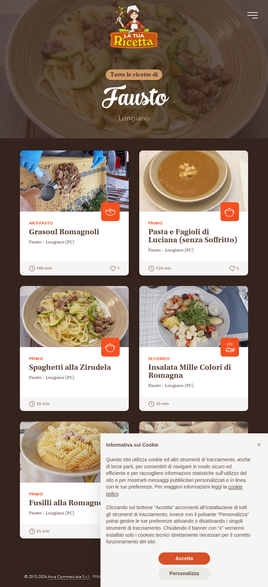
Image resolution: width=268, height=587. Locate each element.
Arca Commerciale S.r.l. (69, 576)
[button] (259, 444)
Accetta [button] (184, 558)
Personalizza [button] (184, 573)
